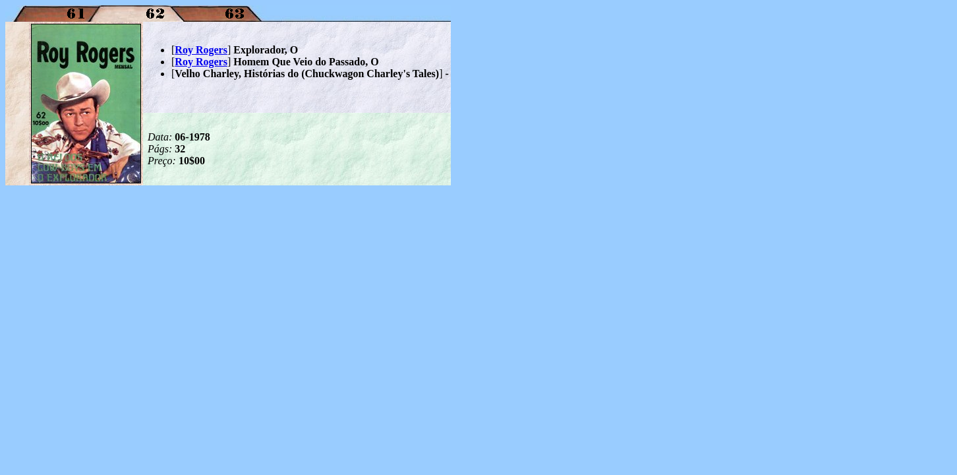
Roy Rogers (201, 49)
